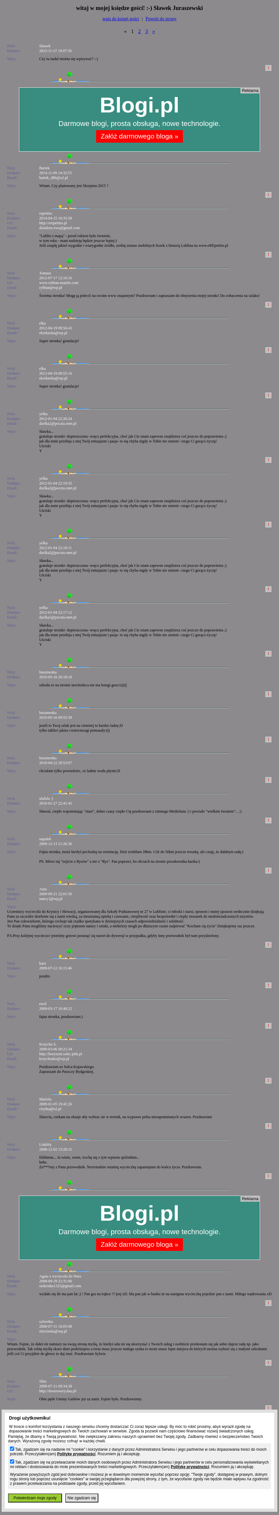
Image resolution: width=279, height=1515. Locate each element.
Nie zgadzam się (82, 1498)
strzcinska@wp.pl (53, 1331)
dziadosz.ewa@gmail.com (59, 228)
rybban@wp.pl (50, 287)
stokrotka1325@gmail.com (60, 1286)
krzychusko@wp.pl (54, 1058)
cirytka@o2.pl (50, 1109)
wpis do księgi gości (121, 18)
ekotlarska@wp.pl (53, 333)
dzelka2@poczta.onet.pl (57, 423)
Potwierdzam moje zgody (35, 1498)
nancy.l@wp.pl (50, 898)
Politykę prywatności (76, 1454)
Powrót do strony (161, 18)
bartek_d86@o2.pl (53, 177)
